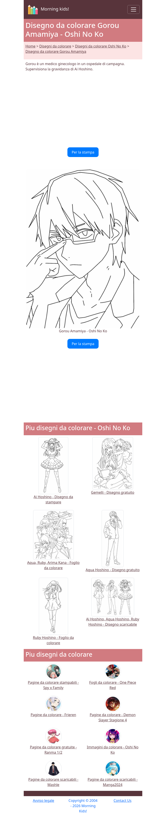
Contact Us (122, 800)
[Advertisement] (83, 109)
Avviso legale (43, 800)
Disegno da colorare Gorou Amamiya (55, 51)
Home (30, 46)
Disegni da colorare (55, 46)
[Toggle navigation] (133, 9)
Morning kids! (47, 9)
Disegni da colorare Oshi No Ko (100, 46)
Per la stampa (83, 152)
